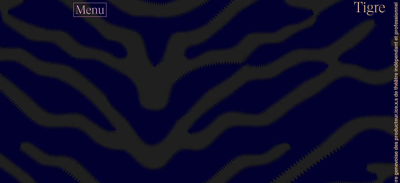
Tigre (369, 7)
